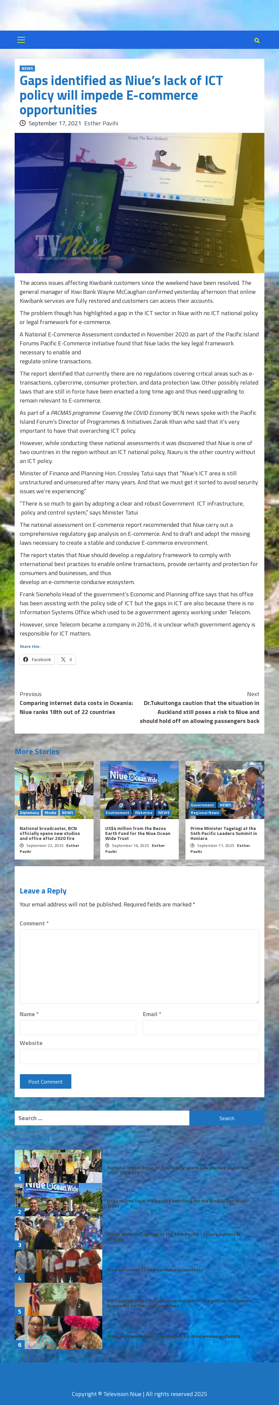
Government (202, 805)
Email (152, 1013)
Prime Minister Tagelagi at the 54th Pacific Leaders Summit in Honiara (223, 833)
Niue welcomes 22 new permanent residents (155, 1269)
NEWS (27, 68)
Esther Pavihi (101, 123)
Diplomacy (29, 813)
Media (50, 813)
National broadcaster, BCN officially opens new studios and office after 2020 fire (50, 833)
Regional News (205, 813)
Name (29, 1013)
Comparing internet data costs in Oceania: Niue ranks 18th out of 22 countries (80, 702)
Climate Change (122, 1330)
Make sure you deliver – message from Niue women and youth (173, 1336)
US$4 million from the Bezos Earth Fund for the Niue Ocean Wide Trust (137, 833)
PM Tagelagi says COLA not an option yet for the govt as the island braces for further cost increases (178, 1303)
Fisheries (143, 813)
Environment (118, 813)
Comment (34, 923)
